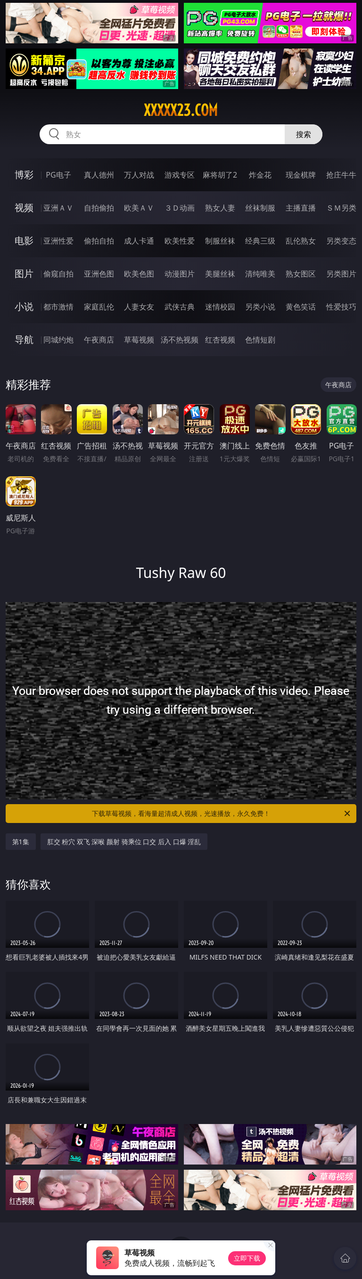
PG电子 (58, 175)
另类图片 (341, 274)
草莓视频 (139, 339)
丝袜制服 (260, 208)
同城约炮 (58, 339)
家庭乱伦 (99, 306)
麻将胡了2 (220, 175)
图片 (24, 273)
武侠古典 (180, 306)
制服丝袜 (220, 241)
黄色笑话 (301, 306)
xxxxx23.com (181, 110)
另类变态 (341, 241)
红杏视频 (220, 339)
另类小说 (260, 306)
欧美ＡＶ (139, 208)
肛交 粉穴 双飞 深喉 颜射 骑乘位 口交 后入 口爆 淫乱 (124, 841)
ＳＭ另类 (341, 208)
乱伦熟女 (301, 241)
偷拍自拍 (99, 241)
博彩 (24, 174)
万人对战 (139, 175)
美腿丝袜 (220, 274)
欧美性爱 (180, 241)
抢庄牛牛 (341, 175)
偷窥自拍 (58, 274)
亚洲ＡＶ (58, 208)
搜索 (303, 134)
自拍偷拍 (99, 208)
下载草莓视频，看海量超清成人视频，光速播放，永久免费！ (222, 813)
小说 (24, 306)
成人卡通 (139, 241)
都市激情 (58, 306)
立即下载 (247, 1258)
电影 (24, 240)
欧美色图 (139, 274)
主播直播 (301, 208)
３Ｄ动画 (180, 208)
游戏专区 (180, 175)
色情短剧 (260, 339)
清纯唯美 (260, 274)
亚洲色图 (99, 274)
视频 (24, 207)
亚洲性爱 (58, 241)
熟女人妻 (220, 208)
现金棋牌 (301, 175)
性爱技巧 (341, 306)
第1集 (20, 841)
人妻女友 (139, 306)
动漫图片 (180, 274)
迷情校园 (220, 306)
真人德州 (99, 175)
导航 (24, 339)
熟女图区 (301, 274)
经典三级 (260, 241)
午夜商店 (99, 339)
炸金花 (260, 175)
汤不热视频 (179, 339)
